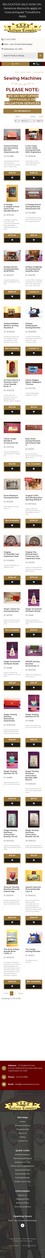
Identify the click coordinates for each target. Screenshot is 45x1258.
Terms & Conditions (22, 1207)
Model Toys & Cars (22, 1181)
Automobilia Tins (22, 1174)
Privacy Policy (14, 1245)
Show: (18, 116)
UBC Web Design (26, 1241)
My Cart (36, 63)
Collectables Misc (22, 1178)
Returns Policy (22, 1203)
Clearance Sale (22, 1129)
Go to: (41, 116)
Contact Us (22, 1141)
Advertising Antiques (22, 1158)
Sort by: (33, 116)
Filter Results (22, 111)
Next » (21, 993)
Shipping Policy (22, 1199)
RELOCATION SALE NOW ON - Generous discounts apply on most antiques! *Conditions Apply (22, 10)
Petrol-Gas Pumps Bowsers (22, 1166)
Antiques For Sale (22, 1162)
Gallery (22, 1137)
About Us (22, 1133)
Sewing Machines (38, 72)
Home (16, 72)
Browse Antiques (25, 72)
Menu (15, 64)
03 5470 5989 (9, 39)
